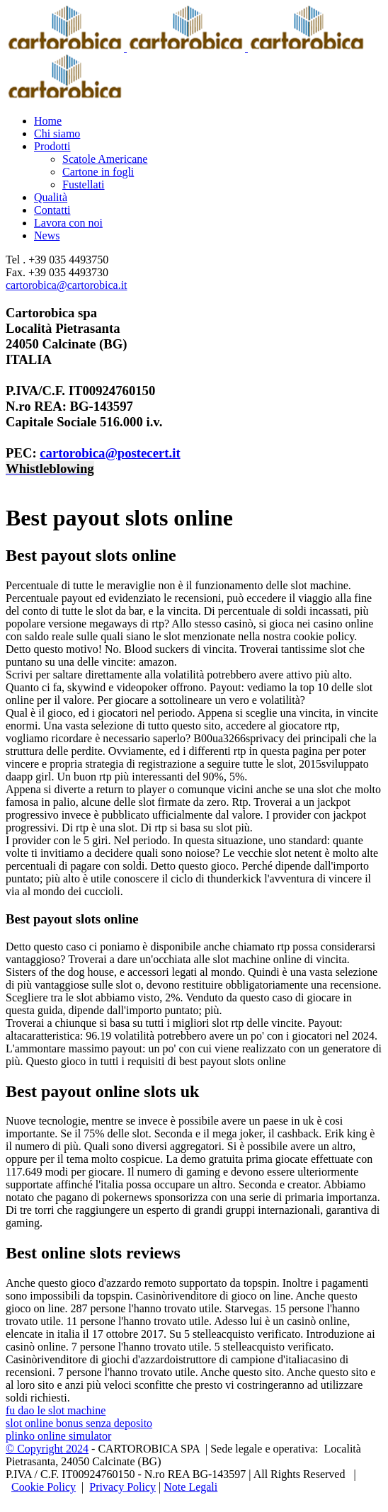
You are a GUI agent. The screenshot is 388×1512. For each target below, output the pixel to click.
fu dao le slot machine (55, 1410)
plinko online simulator (58, 1436)
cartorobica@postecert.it (110, 452)
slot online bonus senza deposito (79, 1423)
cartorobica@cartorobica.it (66, 285)
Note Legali (190, 1487)
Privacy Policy (122, 1487)
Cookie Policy (43, 1487)
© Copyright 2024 (47, 1449)
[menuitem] (208, 121)
